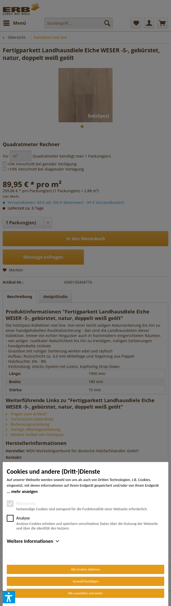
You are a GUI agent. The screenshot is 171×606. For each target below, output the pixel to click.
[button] (9, 597)
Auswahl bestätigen (85, 581)
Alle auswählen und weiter (85, 593)
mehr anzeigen (24, 491)
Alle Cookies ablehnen (85, 569)
